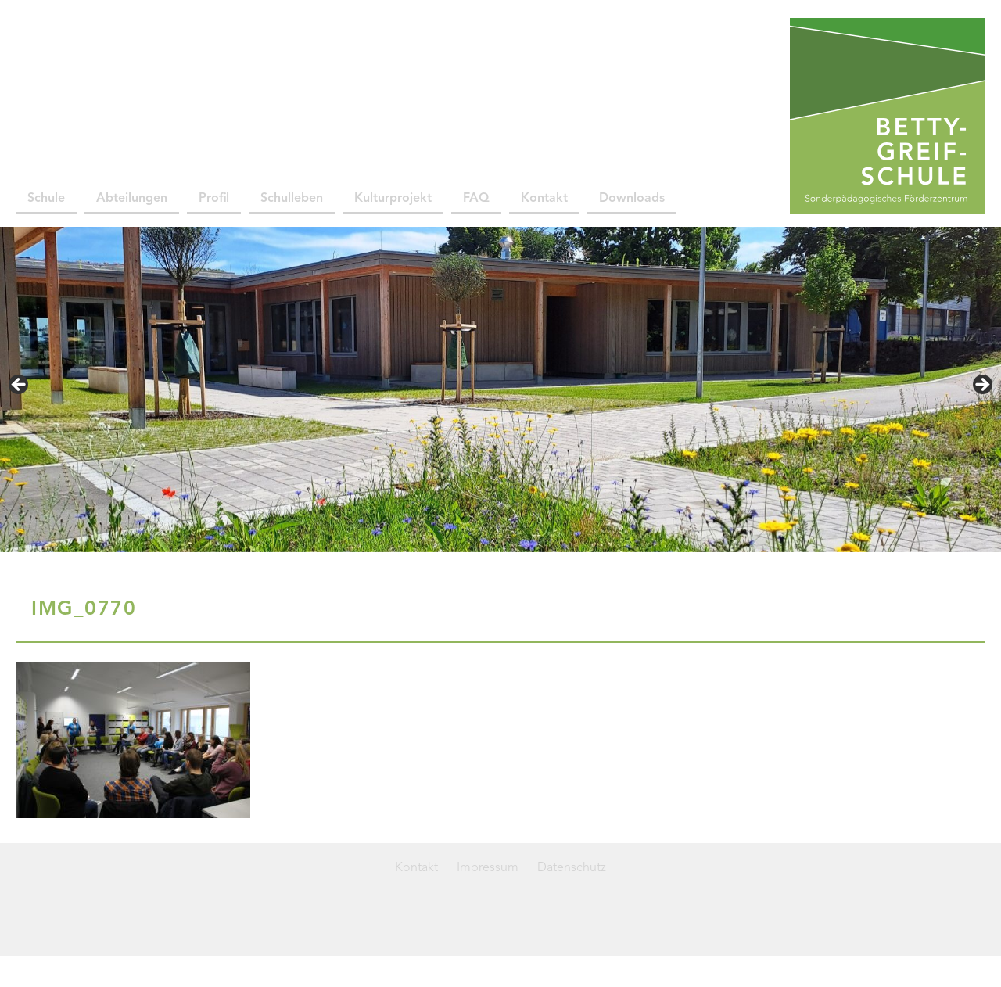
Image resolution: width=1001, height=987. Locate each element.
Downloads (632, 198)
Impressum (487, 868)
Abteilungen (131, 198)
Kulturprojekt (393, 198)
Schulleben (291, 198)
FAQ (476, 198)
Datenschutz (571, 868)
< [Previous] (19, 385)
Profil (214, 198)
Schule (46, 198)
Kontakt (544, 198)
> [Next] (981, 385)
